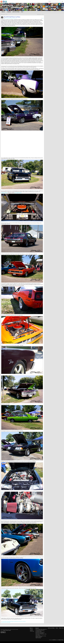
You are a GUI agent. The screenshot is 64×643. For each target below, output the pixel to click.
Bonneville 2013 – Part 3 (40, 14)
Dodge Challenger (11, 621)
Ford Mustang (15, 621)
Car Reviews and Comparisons (40, 630)
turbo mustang (8, 622)
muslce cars (21, 621)
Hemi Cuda (18, 621)
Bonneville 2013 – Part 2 (4, 14)
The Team (31, 629)
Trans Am (4, 622)
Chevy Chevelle (4, 621)
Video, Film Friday (38, 637)
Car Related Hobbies (38, 631)
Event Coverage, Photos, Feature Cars (41, 629)
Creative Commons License (7, 630)
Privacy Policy (32, 631)
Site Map (31, 630)
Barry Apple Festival (18, 192)
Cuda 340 (8, 621)
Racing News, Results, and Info (40, 632)
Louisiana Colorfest (4, 192)
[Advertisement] (12, 144)
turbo (5, 622)
